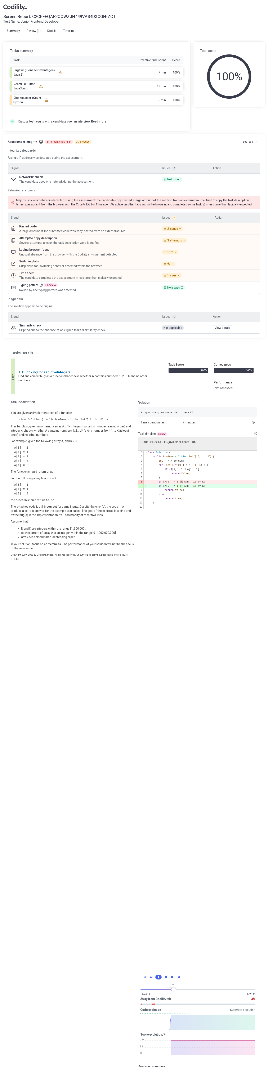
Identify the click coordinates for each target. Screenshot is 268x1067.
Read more (98, 121)
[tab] (13, 31)
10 (140, 494)
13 (140, 507)
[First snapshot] (145, 977)
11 (140, 498)
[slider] (173, 989)
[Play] (158, 977)
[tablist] (134, 31)
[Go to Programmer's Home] (15, 7)
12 (140, 502)
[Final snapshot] (179, 977)
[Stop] (166, 977)
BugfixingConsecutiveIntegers (46, 372)
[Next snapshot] (172, 977)
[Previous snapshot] (151, 977)
